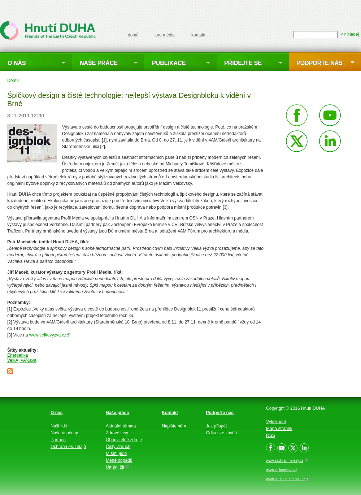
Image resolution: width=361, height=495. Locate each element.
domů (133, 35)
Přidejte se (243, 63)
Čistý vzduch (118, 446)
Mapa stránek (279, 428)
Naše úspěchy (64, 432)
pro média (164, 35)
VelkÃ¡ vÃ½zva (21, 360)
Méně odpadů (119, 460)
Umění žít (117, 467)
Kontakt (170, 412)
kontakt (198, 35)
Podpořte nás (319, 63)
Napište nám (174, 426)
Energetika (17, 355)
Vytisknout (276, 421)
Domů (13, 80)
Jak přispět (216, 426)
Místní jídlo (116, 453)
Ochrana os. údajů (68, 446)
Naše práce (99, 63)
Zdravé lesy (117, 432)
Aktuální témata (121, 426)
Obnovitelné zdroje (124, 439)
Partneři (58, 439)
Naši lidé (59, 426)
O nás (17, 63)
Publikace (169, 63)
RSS (270, 435)
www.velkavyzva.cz (50, 335)
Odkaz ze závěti (221, 432)
